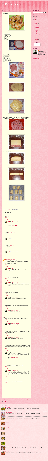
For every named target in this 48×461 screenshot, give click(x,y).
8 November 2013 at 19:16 (14, 282)
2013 (35, 22)
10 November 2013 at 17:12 (15, 323)
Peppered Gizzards (37, 34)
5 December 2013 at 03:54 (14, 370)
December (36, 23)
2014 (35, 20)
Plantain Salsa (7, 451)
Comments (35, 45)
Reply (6, 217)
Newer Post (4, 399)
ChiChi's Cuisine (11, 4)
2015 (35, 19)
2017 (35, 16)
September (36, 39)
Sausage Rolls (37, 33)
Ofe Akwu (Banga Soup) (8, 427)
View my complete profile (36, 58)
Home (17, 399)
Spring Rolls (7, 422)
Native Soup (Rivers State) (9, 412)
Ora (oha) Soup (7, 407)
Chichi (9, 221)
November (36, 24)
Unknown (6, 259)
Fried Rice (6, 417)
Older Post (29, 399)
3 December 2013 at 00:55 (14, 352)
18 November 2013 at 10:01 (15, 337)
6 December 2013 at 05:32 (14, 357)
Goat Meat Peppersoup (38, 31)
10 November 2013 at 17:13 (15, 310)
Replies (7, 219)
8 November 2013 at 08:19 (11, 232)
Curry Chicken (7, 446)
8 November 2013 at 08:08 (14, 221)
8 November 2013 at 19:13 (14, 268)
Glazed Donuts (37, 27)
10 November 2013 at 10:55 (15, 225)
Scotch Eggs (36, 30)
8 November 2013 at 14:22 (12, 245)
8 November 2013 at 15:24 (12, 259)
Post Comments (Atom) (8, 401)
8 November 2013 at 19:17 (14, 297)
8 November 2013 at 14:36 (14, 251)
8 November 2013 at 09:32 (14, 238)
